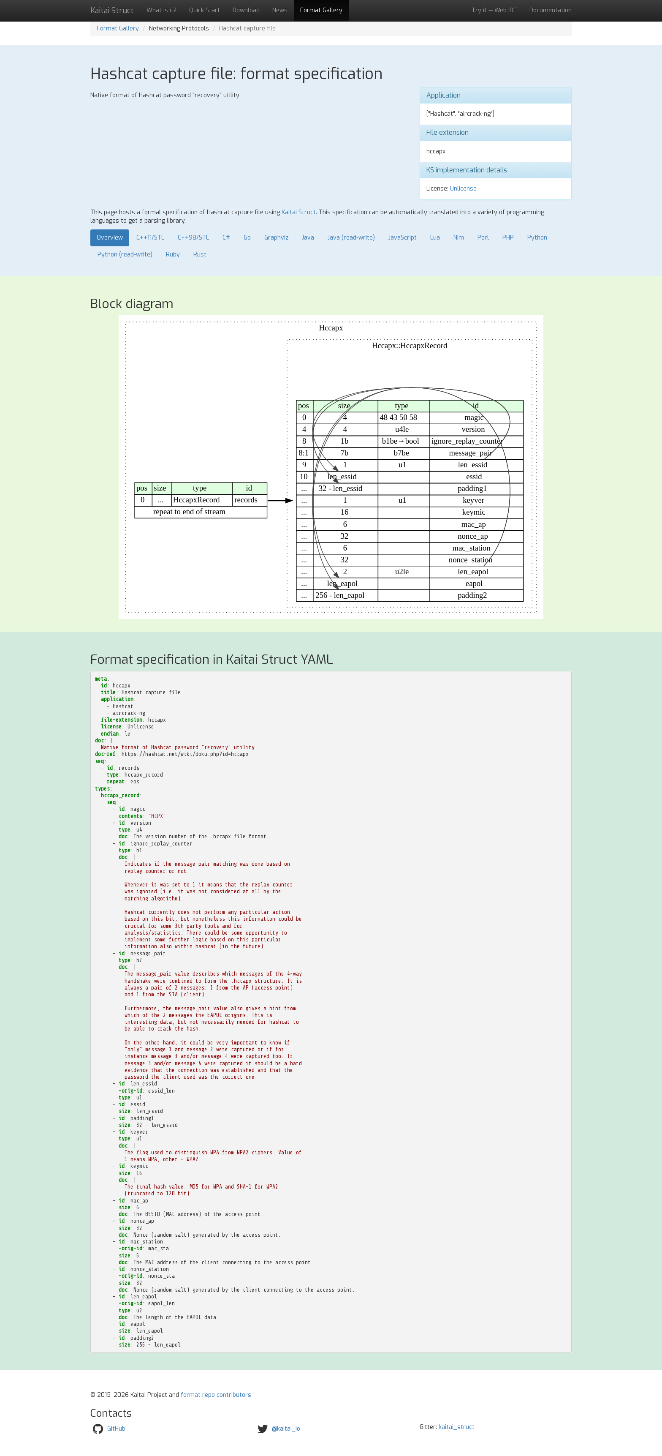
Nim (458, 238)
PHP (508, 238)
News (280, 10)
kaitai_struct (457, 1427)
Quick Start (204, 10)
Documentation (550, 10)
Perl (483, 238)
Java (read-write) (351, 238)
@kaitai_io (286, 1429)
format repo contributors (216, 1395)
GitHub (116, 1429)
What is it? (161, 10)
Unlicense (463, 189)
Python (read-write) (125, 255)
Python (537, 238)
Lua (435, 238)
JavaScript (402, 238)
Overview (110, 238)
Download (246, 10)
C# (226, 238)
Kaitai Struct (299, 212)
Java (308, 238)
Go (247, 238)
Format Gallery (321, 10)
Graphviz (276, 238)
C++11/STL (150, 238)
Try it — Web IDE (494, 10)
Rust (199, 255)
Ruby (173, 255)
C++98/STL (193, 238)
